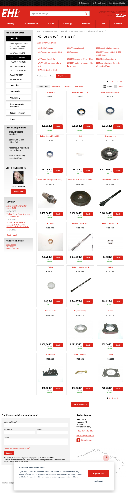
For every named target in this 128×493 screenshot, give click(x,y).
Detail (58, 127)
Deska (110, 354)
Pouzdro (50, 223)
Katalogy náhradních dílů (46, 43)
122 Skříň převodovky (46, 48)
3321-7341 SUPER (78, 31)
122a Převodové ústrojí (75, 48)
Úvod (38, 31)
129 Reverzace (72, 52)
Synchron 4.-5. (110, 136)
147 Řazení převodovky (46, 59)
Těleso (110, 311)
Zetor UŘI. (64, 31)
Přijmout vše (98, 473)
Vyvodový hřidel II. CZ (80, 223)
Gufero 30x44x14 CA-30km (50, 136)
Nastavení (98, 481)
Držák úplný (50, 354)
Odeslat (9, 453)
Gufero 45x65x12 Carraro (110, 92)
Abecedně (79, 86)
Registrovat (100, 3)
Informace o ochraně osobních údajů (17, 448)
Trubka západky (80, 354)
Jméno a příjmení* (10, 422)
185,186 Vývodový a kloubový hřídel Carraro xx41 (80, 64)
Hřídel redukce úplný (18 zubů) (50, 180)
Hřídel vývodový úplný (80, 267)
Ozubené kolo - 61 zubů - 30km (80, 180)
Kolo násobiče (50, 311)
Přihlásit (84, 3)
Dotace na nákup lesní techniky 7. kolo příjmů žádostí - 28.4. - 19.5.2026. (17, 224)
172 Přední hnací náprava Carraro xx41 (50, 64)
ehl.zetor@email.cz (85, 435)
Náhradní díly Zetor (50, 31)
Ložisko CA (50, 92)
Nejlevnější (56, 86)
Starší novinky (12, 235)
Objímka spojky (80, 311)
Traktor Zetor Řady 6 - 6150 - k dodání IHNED (18, 215)
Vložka (50, 267)
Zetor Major (10, 247)
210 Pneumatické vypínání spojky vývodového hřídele (108, 64)
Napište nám (63, 76)
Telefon (39, 430)
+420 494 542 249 (84, 431)
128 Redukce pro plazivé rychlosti (50, 52)
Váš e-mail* (8, 430)
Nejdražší (67, 86)
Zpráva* (6, 437)
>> (121, 81)
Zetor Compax (11, 245)
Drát (80, 136)
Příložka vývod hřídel (110, 223)
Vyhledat (86, 14)
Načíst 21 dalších (80, 404)
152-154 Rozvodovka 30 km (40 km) (80, 59)
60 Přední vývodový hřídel (47, 70)
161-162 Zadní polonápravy (106, 59)
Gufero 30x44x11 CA (80, 92)
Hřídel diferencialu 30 (110, 180)
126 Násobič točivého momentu (107, 48)
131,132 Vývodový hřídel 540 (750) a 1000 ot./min (108, 53)
